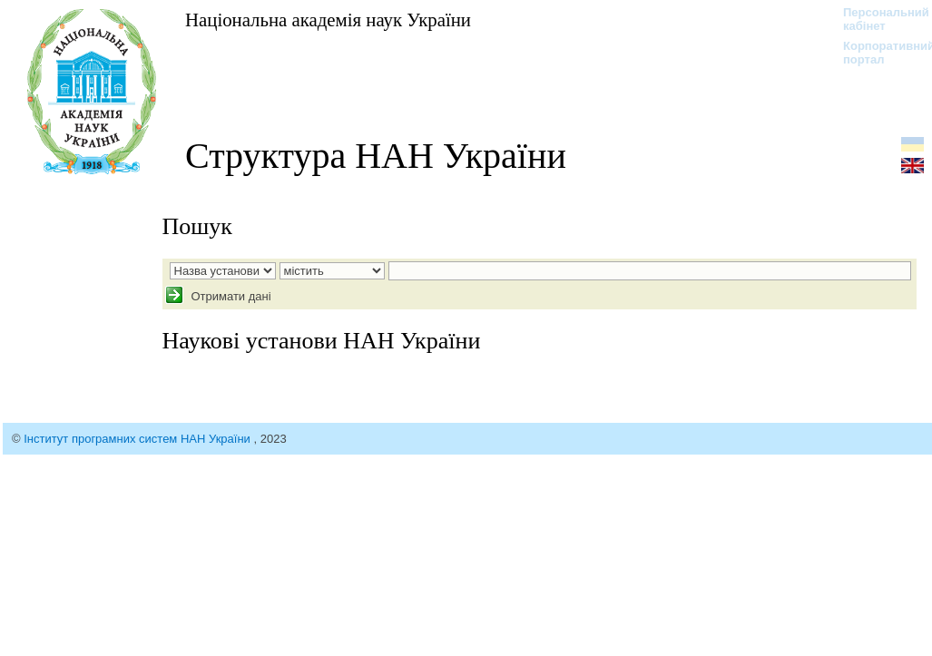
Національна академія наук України (328, 19)
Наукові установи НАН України (321, 341)
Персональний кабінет (877, 19)
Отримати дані (229, 296)
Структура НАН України (375, 155)
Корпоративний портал (877, 52)
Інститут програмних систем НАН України (138, 438)
